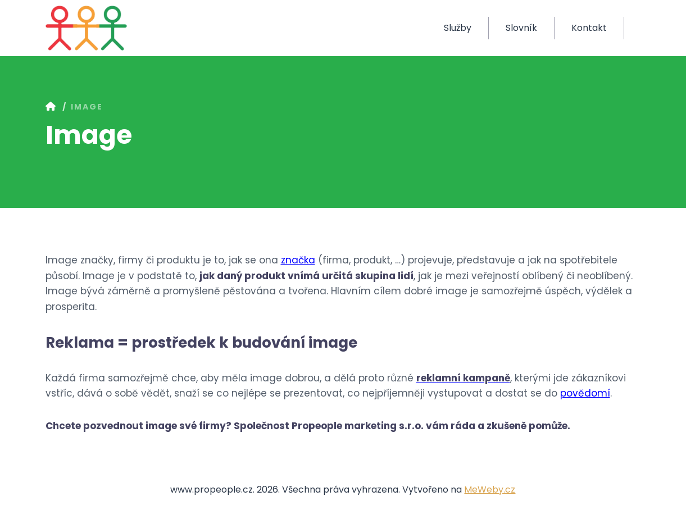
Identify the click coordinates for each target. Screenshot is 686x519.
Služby (457, 27)
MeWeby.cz (489, 489)
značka (298, 260)
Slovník (521, 27)
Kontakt (589, 27)
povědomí (585, 393)
